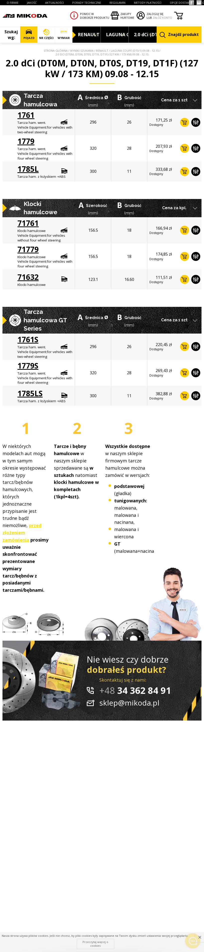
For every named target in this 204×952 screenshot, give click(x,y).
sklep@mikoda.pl (129, 703)
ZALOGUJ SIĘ (155, 14)
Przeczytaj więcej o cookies (95, 943)
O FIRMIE (12, 2)
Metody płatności (147, 2)
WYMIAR (63, 34)
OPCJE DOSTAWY (181, 2)
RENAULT (102, 50)
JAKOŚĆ (32, 2)
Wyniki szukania (82, 50)
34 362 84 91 (135, 690)
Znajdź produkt (179, 35)
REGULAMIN (117, 2)
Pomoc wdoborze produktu (94, 15)
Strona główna (56, 50)
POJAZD (28, 34)
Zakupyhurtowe (127, 15)
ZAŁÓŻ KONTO (162, 17)
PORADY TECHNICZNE (86, 2)
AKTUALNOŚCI (54, 2)
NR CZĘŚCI (46, 34)
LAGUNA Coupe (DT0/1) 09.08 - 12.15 (135, 50)
